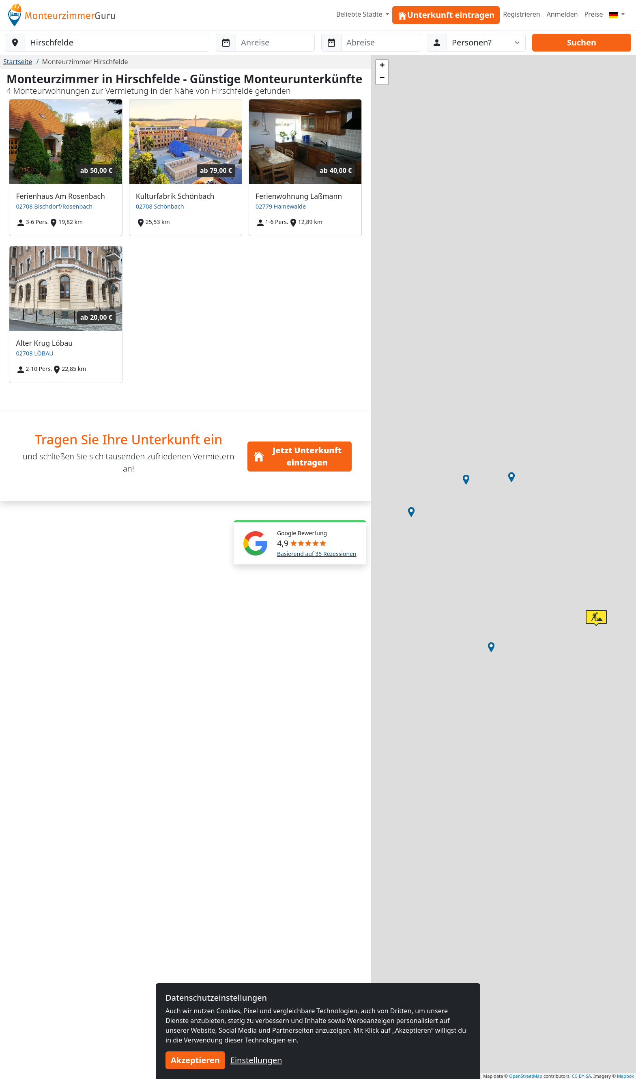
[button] (511, 477)
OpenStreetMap (525, 1076)
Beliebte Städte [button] (360, 14)
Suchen (581, 42)
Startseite (17, 61)
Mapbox (625, 1076)
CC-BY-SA (581, 1076)
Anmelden (562, 14)
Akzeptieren (195, 1060)
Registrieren (521, 14)
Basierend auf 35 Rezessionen (317, 554)
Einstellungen (256, 1060)
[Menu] (617, 14)
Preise (593, 14)
